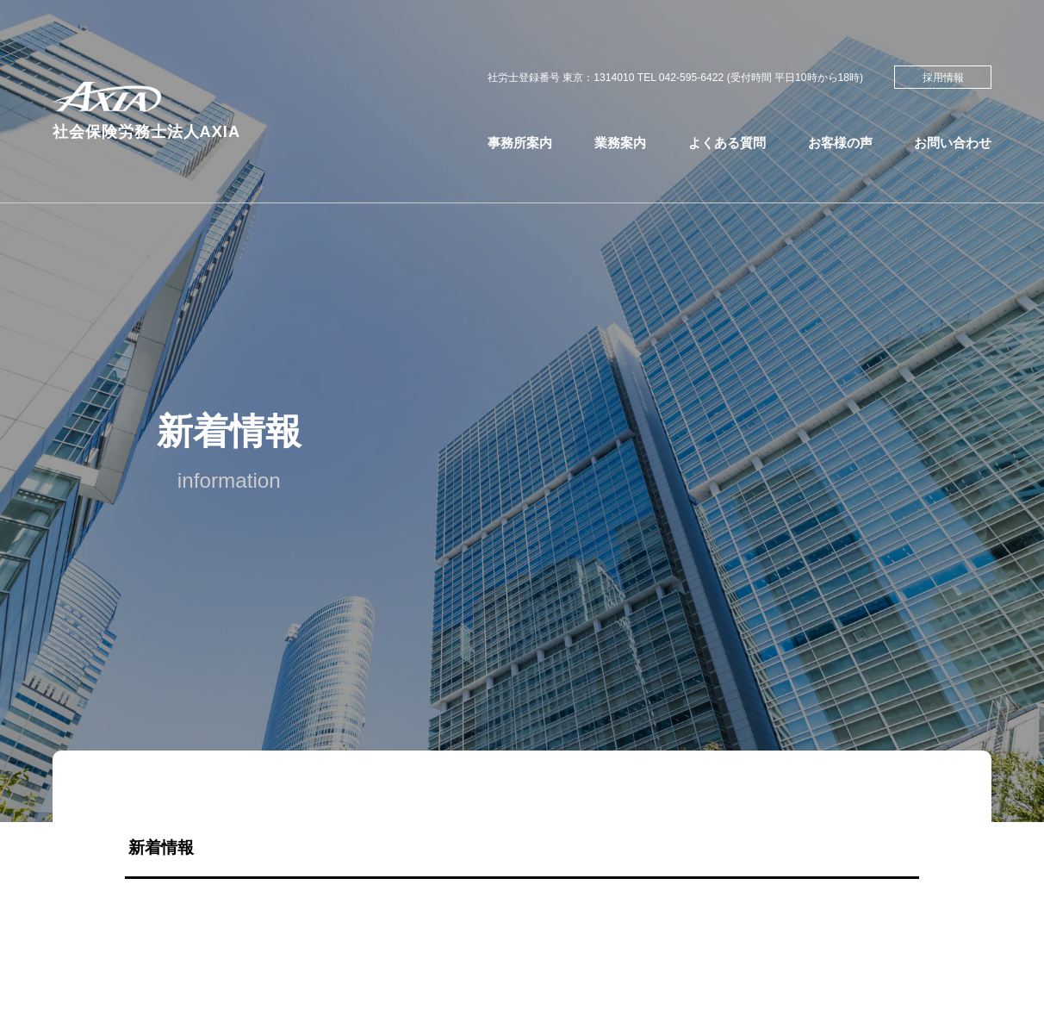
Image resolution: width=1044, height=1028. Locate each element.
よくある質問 (727, 142)
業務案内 (620, 142)
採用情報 (943, 78)
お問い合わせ (952, 142)
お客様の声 (840, 142)
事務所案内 (520, 142)
